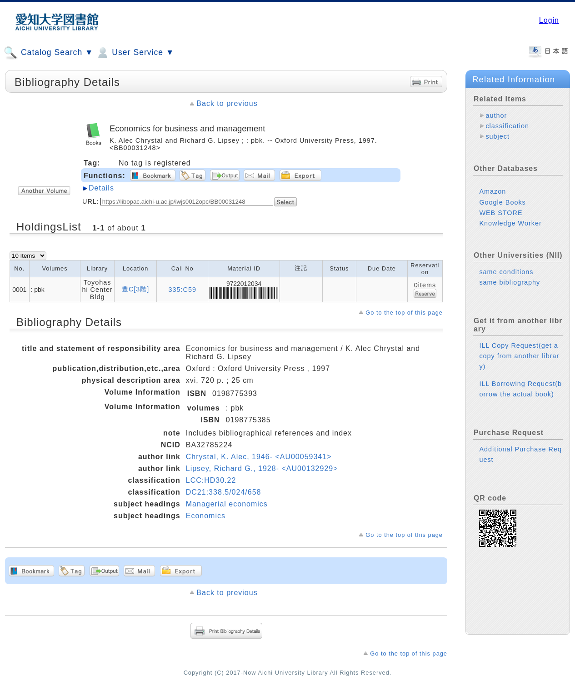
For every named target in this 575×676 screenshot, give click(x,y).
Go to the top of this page (404, 312)
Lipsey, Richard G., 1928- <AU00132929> (262, 468)
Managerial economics (227, 504)
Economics (205, 516)
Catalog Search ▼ (48, 53)
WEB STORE (500, 212)
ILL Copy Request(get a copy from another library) (519, 356)
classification (507, 126)
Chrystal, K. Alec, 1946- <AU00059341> (259, 457)
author (496, 115)
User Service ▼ (134, 53)
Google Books (502, 202)
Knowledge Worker (510, 223)
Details (101, 188)
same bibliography (509, 282)
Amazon (492, 191)
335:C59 (182, 289)
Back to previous (226, 103)
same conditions (506, 271)
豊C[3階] (135, 289)
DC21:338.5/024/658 (223, 492)
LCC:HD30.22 (211, 480)
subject (497, 136)
